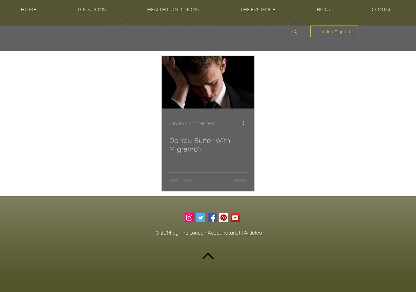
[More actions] (245, 123)
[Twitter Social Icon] (200, 217)
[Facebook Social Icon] (212, 217)
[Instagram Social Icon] (189, 217)
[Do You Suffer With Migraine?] (208, 82)
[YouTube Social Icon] (235, 217)
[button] (91, 9)
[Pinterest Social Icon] (223, 217)
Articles (253, 233)
